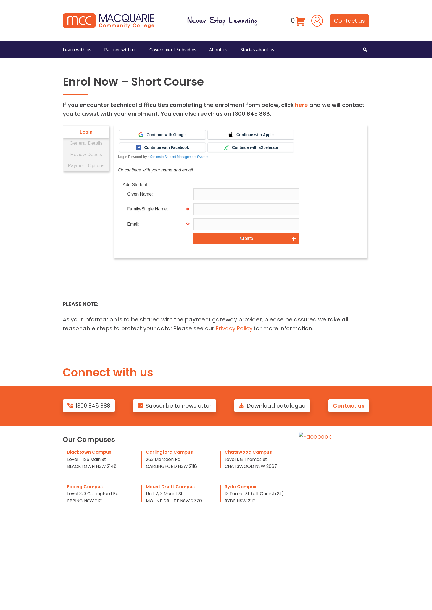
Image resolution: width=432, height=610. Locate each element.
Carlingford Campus (169, 452)
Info (304, 209)
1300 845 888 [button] (88, 406)
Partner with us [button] (120, 50)
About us (218, 50)
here (301, 105)
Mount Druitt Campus (170, 487)
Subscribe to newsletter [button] (175, 406)
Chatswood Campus (248, 452)
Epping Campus (85, 487)
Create (247, 238)
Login (86, 132)
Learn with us (77, 50)
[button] (365, 50)
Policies (309, 468)
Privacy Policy (233, 328)
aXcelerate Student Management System (179, 157)
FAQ (304, 457)
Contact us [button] (349, 21)
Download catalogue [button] (272, 406)
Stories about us (257, 50)
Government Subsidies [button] (172, 50)
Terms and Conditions (330, 490)
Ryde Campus (240, 487)
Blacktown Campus (89, 452)
